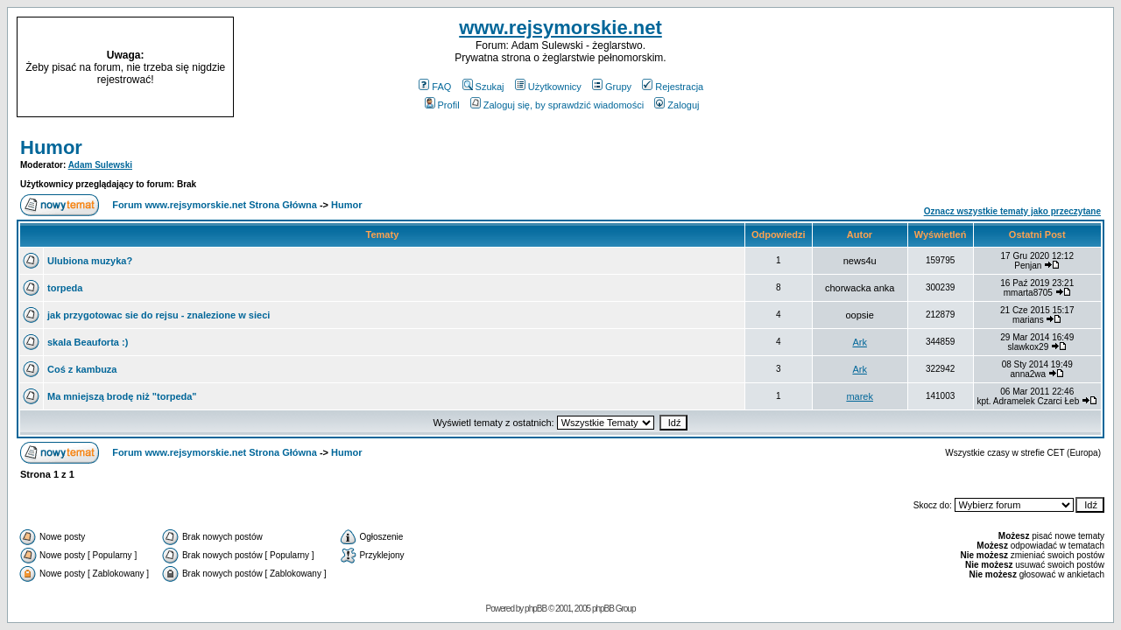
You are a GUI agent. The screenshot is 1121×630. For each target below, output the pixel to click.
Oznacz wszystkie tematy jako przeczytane (1012, 211)
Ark (859, 342)
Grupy (611, 86)
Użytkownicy (548, 86)
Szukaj (483, 86)
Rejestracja (672, 86)
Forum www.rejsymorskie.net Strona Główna (214, 205)
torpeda (64, 288)
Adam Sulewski (100, 165)
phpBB (535, 608)
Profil (442, 105)
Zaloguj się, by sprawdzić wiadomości (557, 105)
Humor (51, 147)
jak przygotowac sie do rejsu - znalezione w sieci (158, 315)
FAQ (435, 86)
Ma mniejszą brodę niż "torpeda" (122, 396)
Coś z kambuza (81, 369)
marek (859, 396)
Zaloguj (676, 105)
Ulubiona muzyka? (89, 261)
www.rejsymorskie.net (560, 27)
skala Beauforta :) (87, 342)
